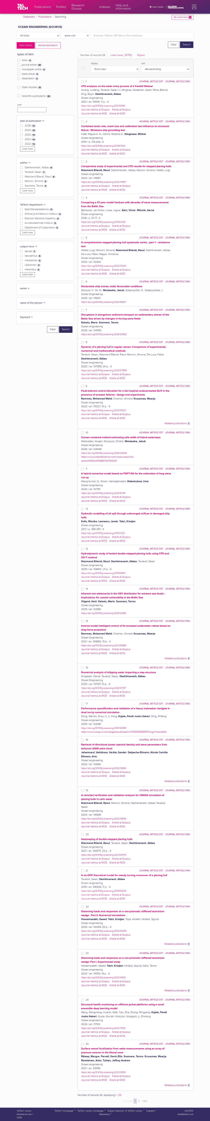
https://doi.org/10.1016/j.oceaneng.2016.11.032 (103, 533)
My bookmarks (182, 17)
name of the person (33, 302)
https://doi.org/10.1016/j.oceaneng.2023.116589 (103, 818)
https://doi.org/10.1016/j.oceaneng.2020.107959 (104, 370)
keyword (26, 317)
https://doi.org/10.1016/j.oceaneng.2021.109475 (103, 854)
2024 (30, 135)
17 (87, 703)
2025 (30, 130)
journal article (32, 65)
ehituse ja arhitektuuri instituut (43, 214)
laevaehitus (33, 256)
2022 (30, 144)
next (144, 1101)
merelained (33, 260)
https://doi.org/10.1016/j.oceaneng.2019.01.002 (103, 145)
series (25, 288)
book (27, 60)
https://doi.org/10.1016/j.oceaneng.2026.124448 (104, 453)
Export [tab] (141, 55)
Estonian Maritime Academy (42, 218)
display (94, 63)
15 (87, 621)
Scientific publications (36, 96)
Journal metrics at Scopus (95, 109)
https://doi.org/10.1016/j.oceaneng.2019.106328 (103, 891)
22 (87, 906)
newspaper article (34, 69)
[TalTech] (22, 7)
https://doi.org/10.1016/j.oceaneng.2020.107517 (103, 688)
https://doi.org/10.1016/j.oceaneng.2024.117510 (103, 1028)
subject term (29, 246)
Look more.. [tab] (121, 55)
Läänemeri (32, 265)
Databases (29, 16)
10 (87, 432)
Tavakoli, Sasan (35, 172)
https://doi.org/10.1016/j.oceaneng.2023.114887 (103, 182)
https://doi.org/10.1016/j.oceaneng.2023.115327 (103, 410)
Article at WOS (117, 113)
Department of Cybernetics (42, 227)
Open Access (32, 87)
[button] (193, 7)
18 (87, 740)
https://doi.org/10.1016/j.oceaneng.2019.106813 (103, 573)
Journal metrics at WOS (94, 113)
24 (87, 999)
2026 (30, 125)
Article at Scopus (121, 109)
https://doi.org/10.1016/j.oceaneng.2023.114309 (103, 931)
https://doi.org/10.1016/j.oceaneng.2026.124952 (104, 334)
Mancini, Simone (36, 181)
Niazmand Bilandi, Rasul (40, 176)
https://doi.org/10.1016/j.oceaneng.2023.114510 (103, 977)
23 (87, 953)
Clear (174, 44)
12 (87, 508)
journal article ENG (177, 81)
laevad (30, 251)
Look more (27, 149)
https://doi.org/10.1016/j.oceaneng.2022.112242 (103, 266)
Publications (44, 16)
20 (87, 834)
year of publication (32, 121)
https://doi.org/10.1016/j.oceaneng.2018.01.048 (103, 222)
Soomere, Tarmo (36, 185)
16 (87, 667)
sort (143, 63)
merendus (32, 269)
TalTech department (33, 204)
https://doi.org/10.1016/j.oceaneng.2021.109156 (103, 1072)
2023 (30, 139)
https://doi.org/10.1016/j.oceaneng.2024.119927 (103, 302)
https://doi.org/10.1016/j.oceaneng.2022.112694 (103, 768)
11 (86, 468)
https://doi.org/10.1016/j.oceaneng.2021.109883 (103, 645)
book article (30, 74)
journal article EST (151, 81)
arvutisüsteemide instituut (41, 223)
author (25, 162)
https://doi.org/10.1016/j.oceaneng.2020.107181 (103, 493)
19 (87, 790)
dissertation (30, 78)
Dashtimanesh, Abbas (39, 167)
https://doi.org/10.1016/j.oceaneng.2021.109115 (103, 105)
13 (87, 548)
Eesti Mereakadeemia (39, 209)
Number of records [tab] (92, 55)
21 (87, 870)
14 (87, 589)
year (19, 104)
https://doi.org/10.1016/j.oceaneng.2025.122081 (103, 728)
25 (87, 1043)
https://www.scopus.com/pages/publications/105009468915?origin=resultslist (123, 732)
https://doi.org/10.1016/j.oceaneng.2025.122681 (103, 613)
